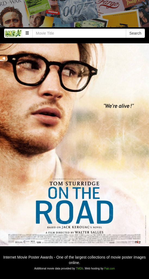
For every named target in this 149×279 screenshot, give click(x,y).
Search (135, 33)
